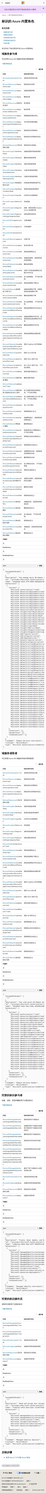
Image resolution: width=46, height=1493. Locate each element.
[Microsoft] (23, 2)
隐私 (28, 1481)
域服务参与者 (7, 32)
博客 (11, 1487)
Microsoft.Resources (9, 84)
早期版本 (5, 1487)
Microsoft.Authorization (10, 78)
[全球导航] (2, 3)
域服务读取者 (7, 35)
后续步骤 (6, 43)
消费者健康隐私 (7, 1490)
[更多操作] (42, 15)
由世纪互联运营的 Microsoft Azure (13, 1484)
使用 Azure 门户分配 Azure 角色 (18, 1457)
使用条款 (19, 1490)
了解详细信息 (7, 63)
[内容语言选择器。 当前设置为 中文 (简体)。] (8, 1473)
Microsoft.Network (9, 239)
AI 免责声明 (33, 1484)
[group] (23, 658)
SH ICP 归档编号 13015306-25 (12, 1478)
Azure (4, 15)
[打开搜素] (44, 3)
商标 (26, 1490)
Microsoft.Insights (9, 151)
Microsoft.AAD (7, 220)
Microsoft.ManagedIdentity (12, 1119)
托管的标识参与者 (9, 38)
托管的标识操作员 (9, 40)
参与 (19, 1487)
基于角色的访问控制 (15, 15)
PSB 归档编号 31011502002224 (12, 1481)
